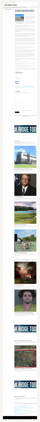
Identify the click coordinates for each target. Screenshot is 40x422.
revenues (25, 88)
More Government (16, 258)
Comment (16, 95)
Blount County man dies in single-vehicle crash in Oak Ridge (23, 341)
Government (18, 86)
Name (16, 101)
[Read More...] (21, 172)
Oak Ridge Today (10, 5)
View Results (18, 79)
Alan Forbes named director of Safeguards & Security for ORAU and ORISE (22, 411)
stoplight (32, 88)
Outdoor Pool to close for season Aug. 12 (20, 225)
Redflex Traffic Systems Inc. (21, 88)
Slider (30, 86)
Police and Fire (25, 86)
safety (30, 88)
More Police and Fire (16, 402)
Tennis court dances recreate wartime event (20, 253)
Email (15, 104)
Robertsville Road (28, 88)
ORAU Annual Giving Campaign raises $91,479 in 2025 (20, 410)
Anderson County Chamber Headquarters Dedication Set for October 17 (22, 414)
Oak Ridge (21, 86)
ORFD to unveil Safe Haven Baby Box (19, 397)
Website (16, 107)
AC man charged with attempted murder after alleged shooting (23, 313)
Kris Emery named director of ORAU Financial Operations (20, 407)
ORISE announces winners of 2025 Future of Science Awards (21, 415)
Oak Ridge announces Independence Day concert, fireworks (23, 369)
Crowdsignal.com (20, 79)
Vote (16, 78)
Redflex (17, 88)
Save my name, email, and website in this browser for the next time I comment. (23, 111)
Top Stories (33, 86)
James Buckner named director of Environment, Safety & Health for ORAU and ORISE (23, 408)
